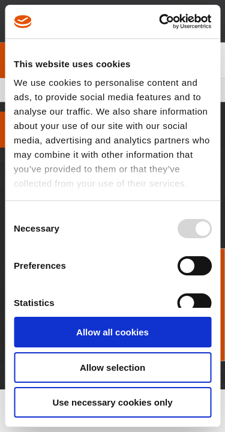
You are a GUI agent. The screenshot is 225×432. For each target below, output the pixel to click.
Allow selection (112, 367)
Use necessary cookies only (112, 402)
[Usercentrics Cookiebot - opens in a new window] (160, 21)
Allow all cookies (112, 332)
